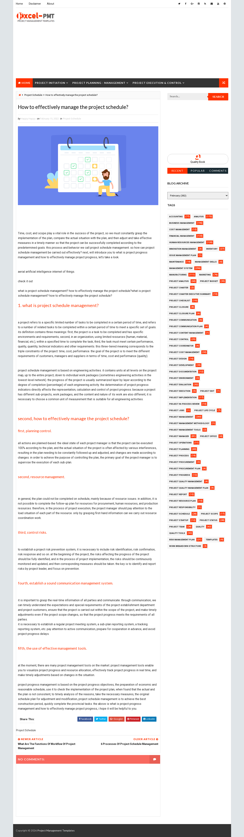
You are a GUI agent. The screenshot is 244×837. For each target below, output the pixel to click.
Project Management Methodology (189, 423)
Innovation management (182, 249)
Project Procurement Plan (184, 468)
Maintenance (176, 262)
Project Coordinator (181, 346)
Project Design (178, 359)
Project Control (179, 339)
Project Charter (178, 288)
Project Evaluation (180, 384)
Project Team (177, 527)
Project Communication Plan (185, 326)
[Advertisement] (122, 52)
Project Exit (207, 391)
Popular (198, 170)
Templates (212, 539)
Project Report (178, 494)
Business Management (181, 223)
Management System (180, 268)
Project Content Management (186, 333)
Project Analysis (179, 281)
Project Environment (181, 378)
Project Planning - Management (98, 82)
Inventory (211, 249)
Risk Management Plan (181, 539)
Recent (177, 170)
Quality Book (197, 161)
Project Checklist (179, 300)
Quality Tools (177, 533)
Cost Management (179, 229)
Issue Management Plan (182, 255)
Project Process (179, 455)
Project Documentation (182, 372)
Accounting (176, 216)
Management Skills (206, 262)
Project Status (208, 520)
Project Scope (209, 514)
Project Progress (179, 475)
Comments (218, 170)
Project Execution (179, 391)
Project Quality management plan (188, 488)
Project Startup (178, 520)
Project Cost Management (184, 352)
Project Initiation (50, 82)
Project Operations (180, 443)
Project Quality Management (185, 481)
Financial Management (181, 236)
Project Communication (183, 320)
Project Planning (179, 449)
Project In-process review (184, 404)
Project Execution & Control (157, 82)
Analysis (199, 216)
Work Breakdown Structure (185, 546)
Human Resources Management (186, 242)
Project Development (181, 365)
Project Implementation (183, 397)
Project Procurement (181, 462)
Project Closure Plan (181, 313)
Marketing (205, 275)
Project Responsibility (182, 507)
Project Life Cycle (204, 410)
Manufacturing (178, 275)
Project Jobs (176, 410)
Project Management (181, 417)
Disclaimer (35, 3)
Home (19, 3)
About (50, 3)
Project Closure (31, 92)
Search (218, 96)
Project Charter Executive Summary (190, 294)
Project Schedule (72, 118)
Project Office (208, 436)
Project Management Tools (185, 430)
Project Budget (209, 281)
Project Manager (179, 436)
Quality (200, 527)
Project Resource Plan (182, 501)
